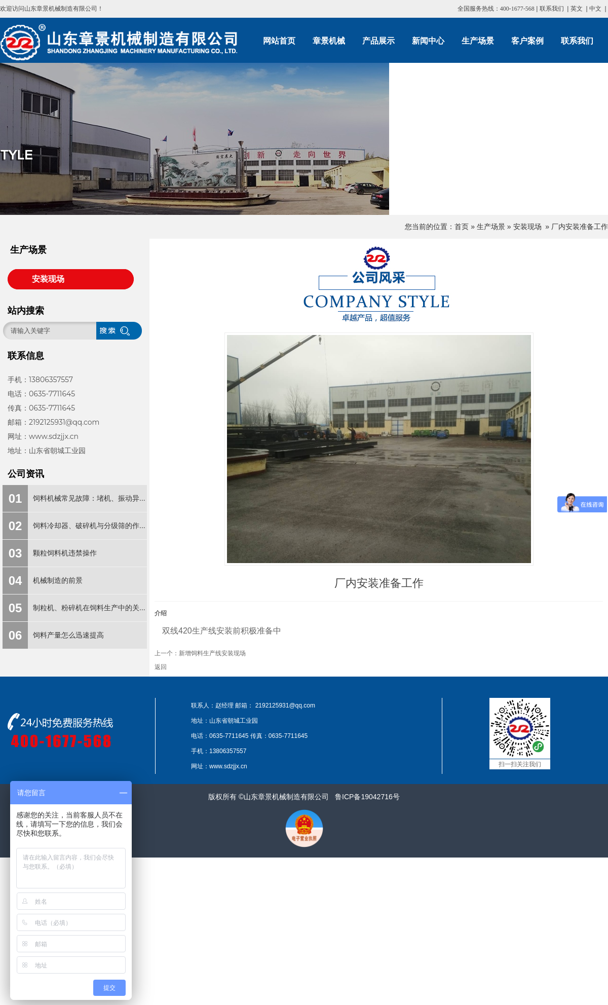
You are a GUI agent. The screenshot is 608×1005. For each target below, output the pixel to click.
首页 (461, 226)
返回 (161, 667)
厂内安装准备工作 (579, 226)
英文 (577, 8)
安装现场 (527, 226)
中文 (595, 8)
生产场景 (491, 226)
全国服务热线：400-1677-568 (496, 8)
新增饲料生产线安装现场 (212, 653)
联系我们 (552, 8)
